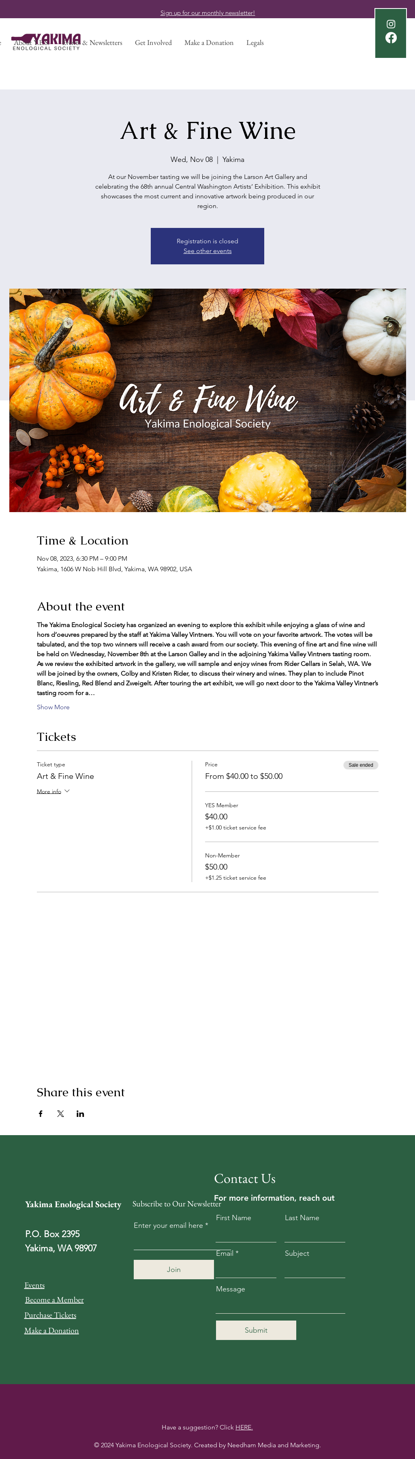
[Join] (173, 1269)
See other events (208, 251)
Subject (297, 1253)
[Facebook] (391, 37)
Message (230, 1289)
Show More (53, 707)
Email (224, 1253)
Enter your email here (168, 1225)
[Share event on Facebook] (41, 1113)
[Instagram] (391, 24)
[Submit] (256, 1330)
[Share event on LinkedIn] (80, 1113)
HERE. (244, 1427)
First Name (233, 1217)
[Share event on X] (60, 1113)
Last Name (302, 1217)
